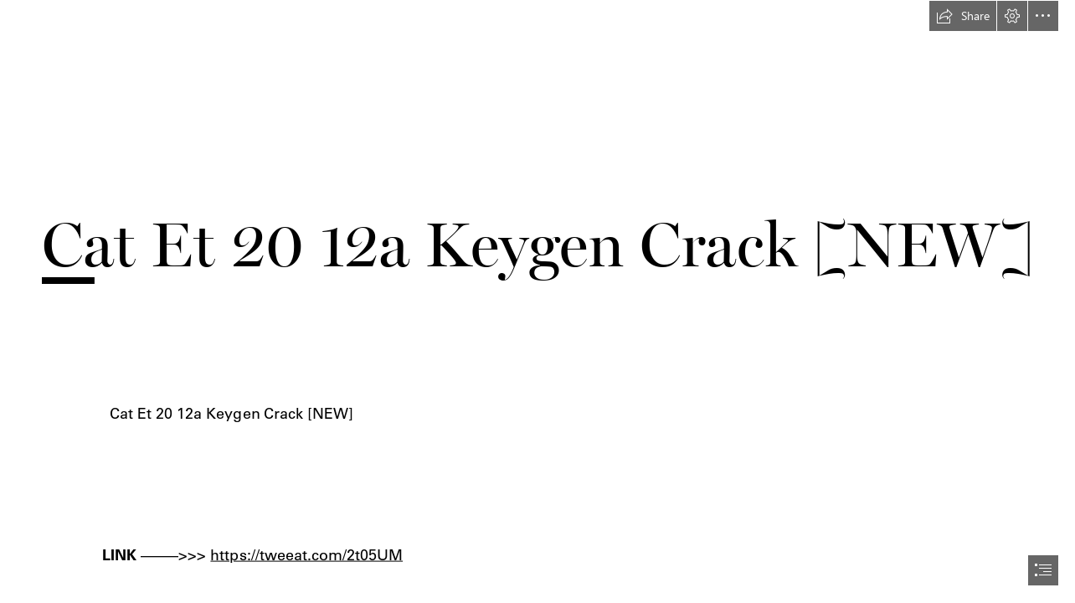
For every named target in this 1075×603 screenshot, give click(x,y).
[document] (537, 301)
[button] (962, 16)
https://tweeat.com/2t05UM (307, 554)
